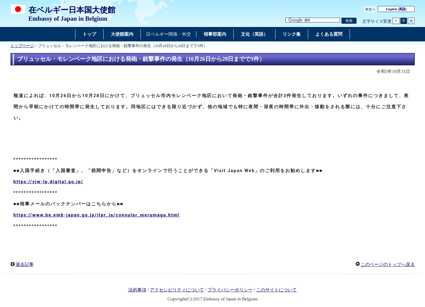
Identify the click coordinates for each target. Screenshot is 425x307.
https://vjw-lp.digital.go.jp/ (48, 181)
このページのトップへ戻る (388, 264)
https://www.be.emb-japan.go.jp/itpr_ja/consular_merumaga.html (97, 215)
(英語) (396, 9)
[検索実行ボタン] (349, 21)
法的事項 (137, 290)
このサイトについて (276, 290)
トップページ (22, 46)
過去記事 (25, 264)
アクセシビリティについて (177, 290)
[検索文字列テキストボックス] (312, 20)
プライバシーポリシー (230, 290)
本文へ (370, 9)
